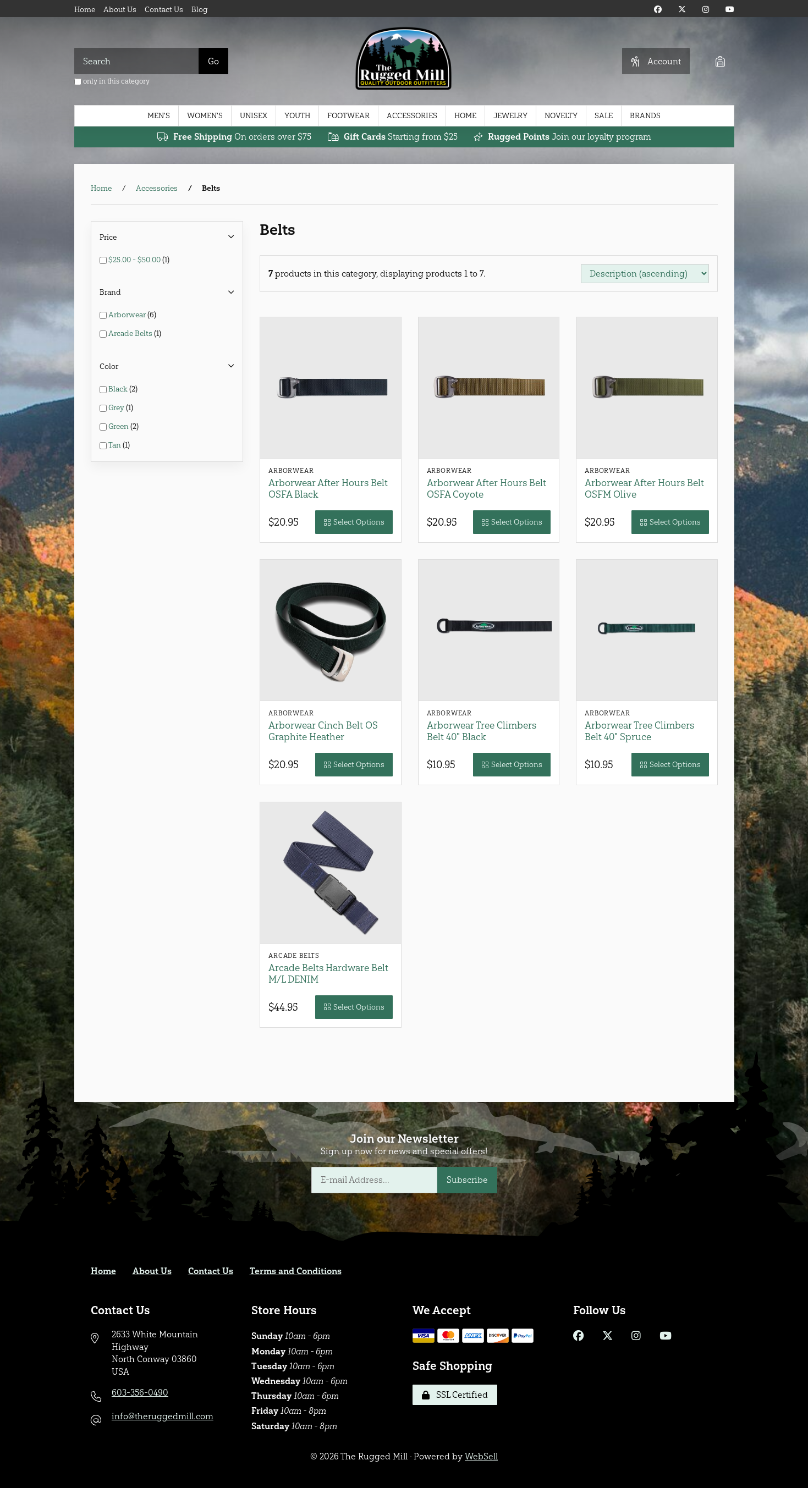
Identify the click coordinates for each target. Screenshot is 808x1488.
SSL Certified (455, 1395)
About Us (119, 9)
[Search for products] (136, 61)
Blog (199, 9)
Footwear (348, 115)
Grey (117, 407)
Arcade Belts (131, 333)
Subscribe (467, 1180)
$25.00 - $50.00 (135, 259)
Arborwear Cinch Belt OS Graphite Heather (323, 731)
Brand (167, 292)
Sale (604, 115)
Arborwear (127, 314)
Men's (158, 115)
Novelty (561, 115)
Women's (205, 115)
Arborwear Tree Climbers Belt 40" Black (481, 731)
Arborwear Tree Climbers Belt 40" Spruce (639, 731)
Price (167, 237)
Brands (645, 115)
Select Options (353, 522)
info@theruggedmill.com (162, 1416)
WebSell (481, 1456)
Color (167, 366)
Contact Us (164, 9)
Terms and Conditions (296, 1271)
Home (84, 9)
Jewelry (510, 115)
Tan (115, 445)
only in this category (112, 81)
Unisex (253, 115)
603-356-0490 (140, 1392)
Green (119, 426)
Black (118, 389)
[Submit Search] (213, 61)
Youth (297, 115)
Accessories (412, 115)
